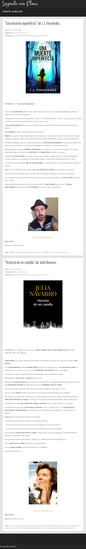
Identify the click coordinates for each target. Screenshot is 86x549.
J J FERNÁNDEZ (45, 252)
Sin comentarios (20, 33)
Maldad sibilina (42, 526)
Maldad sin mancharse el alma (59, 526)
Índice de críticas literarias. (43, 237)
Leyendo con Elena (9, 546)
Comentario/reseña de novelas (24, 36)
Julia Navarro (31, 526)
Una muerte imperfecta (59, 252)
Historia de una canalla (17, 526)
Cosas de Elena (42, 36)
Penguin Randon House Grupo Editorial (25, 528)
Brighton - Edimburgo (16, 252)
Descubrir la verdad (32, 252)
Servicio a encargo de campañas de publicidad (57, 528)
